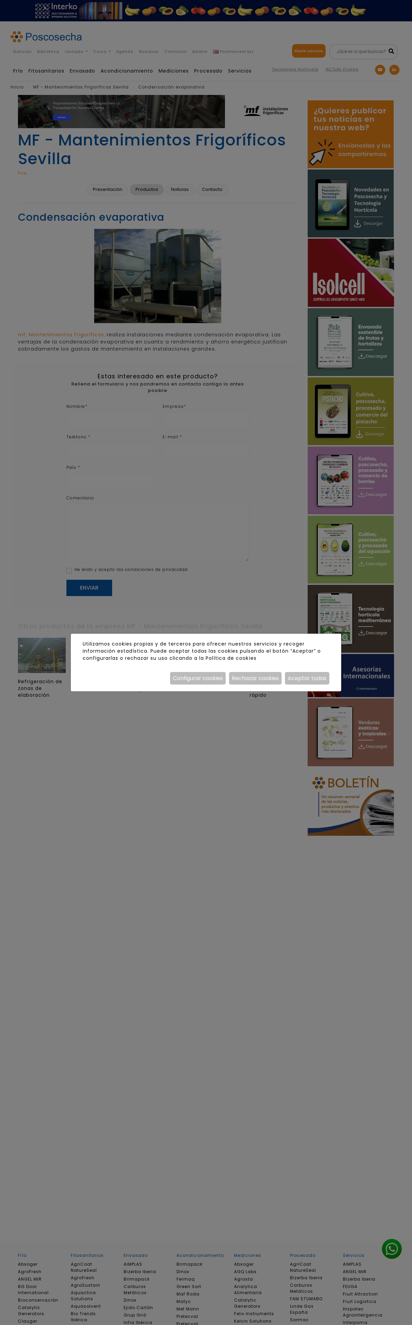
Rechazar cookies (255, 678)
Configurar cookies (198, 678)
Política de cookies (231, 658)
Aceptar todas (307, 678)
